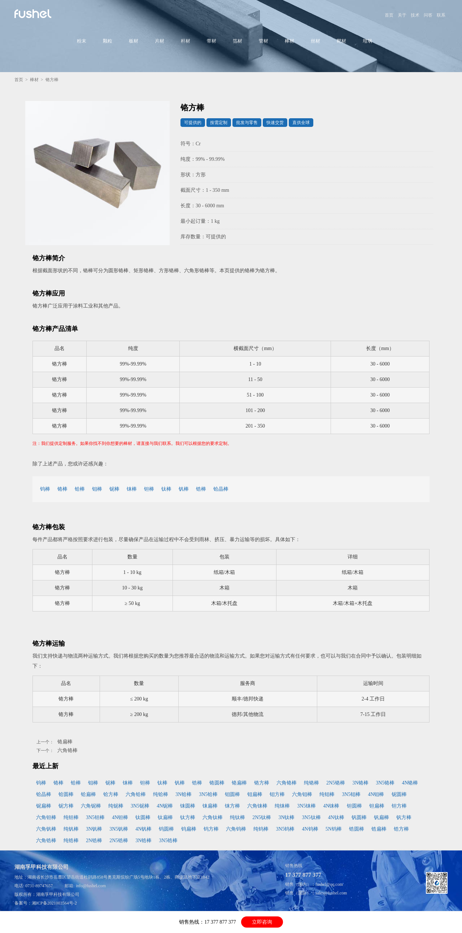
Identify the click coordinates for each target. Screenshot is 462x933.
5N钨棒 (334, 829)
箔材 (237, 41)
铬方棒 (261, 783)
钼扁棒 (254, 794)
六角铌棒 (91, 806)
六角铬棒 (67, 750)
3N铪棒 (183, 794)
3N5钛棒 (311, 817)
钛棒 (166, 489)
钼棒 (97, 489)
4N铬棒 (410, 783)
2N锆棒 (94, 840)
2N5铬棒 (335, 783)
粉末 (81, 41)
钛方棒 (187, 817)
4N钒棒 (143, 829)
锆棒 (201, 489)
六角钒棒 (46, 829)
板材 (133, 41)
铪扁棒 (88, 794)
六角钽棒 (46, 817)
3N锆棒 (143, 840)
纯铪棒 (160, 794)
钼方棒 (277, 794)
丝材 (315, 41)
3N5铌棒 (140, 806)
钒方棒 (403, 817)
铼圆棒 (187, 806)
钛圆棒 (143, 817)
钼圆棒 (232, 794)
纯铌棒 (115, 806)
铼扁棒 (210, 806)
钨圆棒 (166, 829)
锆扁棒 (379, 829)
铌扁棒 (43, 806)
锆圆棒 (356, 829)
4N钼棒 (376, 794)
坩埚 (367, 41)
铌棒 (114, 489)
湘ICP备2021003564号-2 (54, 903)
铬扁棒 (65, 741)
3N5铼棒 (306, 806)
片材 (159, 41)
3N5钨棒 (285, 829)
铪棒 (80, 489)
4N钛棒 (336, 817)
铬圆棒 (217, 783)
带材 (211, 41)
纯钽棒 (71, 817)
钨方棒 (211, 829)
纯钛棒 (237, 817)
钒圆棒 (359, 817)
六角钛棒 (212, 817)
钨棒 (45, 489)
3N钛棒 (286, 817)
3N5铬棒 (385, 783)
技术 (415, 15)
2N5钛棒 (261, 817)
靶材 (341, 41)
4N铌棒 (165, 806)
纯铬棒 (311, 783)
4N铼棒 (331, 806)
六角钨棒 (236, 829)
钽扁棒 (376, 806)
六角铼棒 (257, 806)
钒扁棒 (381, 817)
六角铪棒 (136, 794)
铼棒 (132, 489)
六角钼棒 (302, 794)
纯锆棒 (71, 840)
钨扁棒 (188, 829)
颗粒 (107, 41)
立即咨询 (262, 922)
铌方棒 (66, 806)
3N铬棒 (360, 783)
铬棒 (62, 489)
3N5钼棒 (351, 794)
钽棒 (149, 489)
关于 (402, 15)
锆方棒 (401, 829)
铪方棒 (110, 794)
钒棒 (184, 489)
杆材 (185, 41)
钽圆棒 (354, 806)
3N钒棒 (94, 829)
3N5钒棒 (118, 829)
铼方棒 (232, 806)
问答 (428, 15)
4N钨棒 (310, 829)
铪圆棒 (66, 794)
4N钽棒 (120, 817)
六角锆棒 (46, 840)
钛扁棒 (165, 817)
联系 (441, 15)
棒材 (289, 41)
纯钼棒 (327, 794)
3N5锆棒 (168, 840)
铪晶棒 (220, 489)
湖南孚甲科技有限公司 (57, 894)
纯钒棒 (71, 829)
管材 (263, 41)
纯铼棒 (282, 806)
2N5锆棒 (118, 840)
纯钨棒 (261, 829)
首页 (389, 15)
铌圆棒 (399, 794)
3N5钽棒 (95, 817)
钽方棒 (399, 806)
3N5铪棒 (208, 794)
